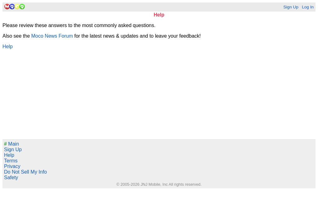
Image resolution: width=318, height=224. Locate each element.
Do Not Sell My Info (25, 172)
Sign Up (290, 7)
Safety (11, 177)
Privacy (12, 166)
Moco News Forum (52, 36)
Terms (11, 160)
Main (11, 144)
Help (7, 46)
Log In (308, 7)
